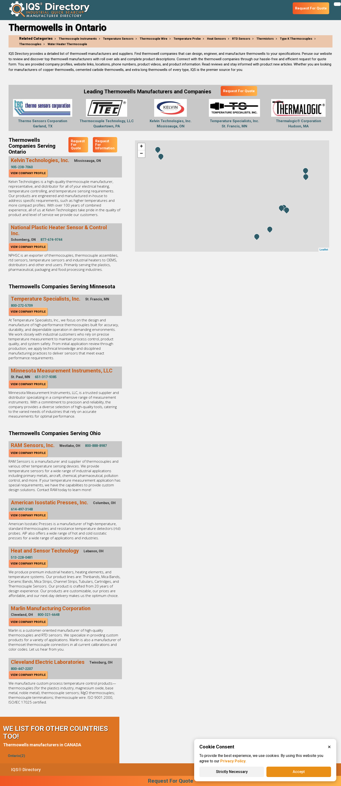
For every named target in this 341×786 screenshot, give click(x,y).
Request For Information (105, 144)
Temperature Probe (187, 38)
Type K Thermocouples (296, 38)
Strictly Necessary (232, 771)
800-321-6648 (48, 615)
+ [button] (141, 146)
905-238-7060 (22, 167)
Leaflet (324, 249)
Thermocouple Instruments (78, 38)
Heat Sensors (216, 38)
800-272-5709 (22, 305)
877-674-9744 (51, 240)
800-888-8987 (96, 446)
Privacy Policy (233, 761)
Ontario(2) (16, 756)
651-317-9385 (46, 377)
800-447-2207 (22, 669)
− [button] (141, 153)
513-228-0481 (22, 557)
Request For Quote (239, 91)
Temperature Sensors (118, 38)
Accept (299, 771)
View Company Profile (28, 173)
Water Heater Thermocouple (67, 44)
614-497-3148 (22, 509)
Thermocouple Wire (153, 38)
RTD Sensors (241, 38)
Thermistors (265, 38)
